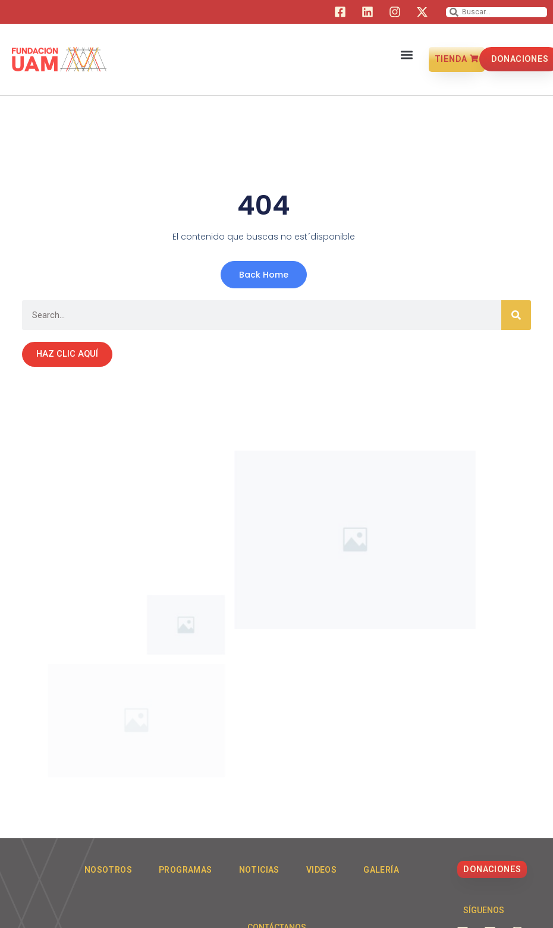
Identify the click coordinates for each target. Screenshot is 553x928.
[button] (407, 53)
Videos (321, 869)
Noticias (259, 869)
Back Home (263, 275)
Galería (381, 869)
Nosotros (108, 869)
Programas (185, 869)
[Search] (516, 315)
